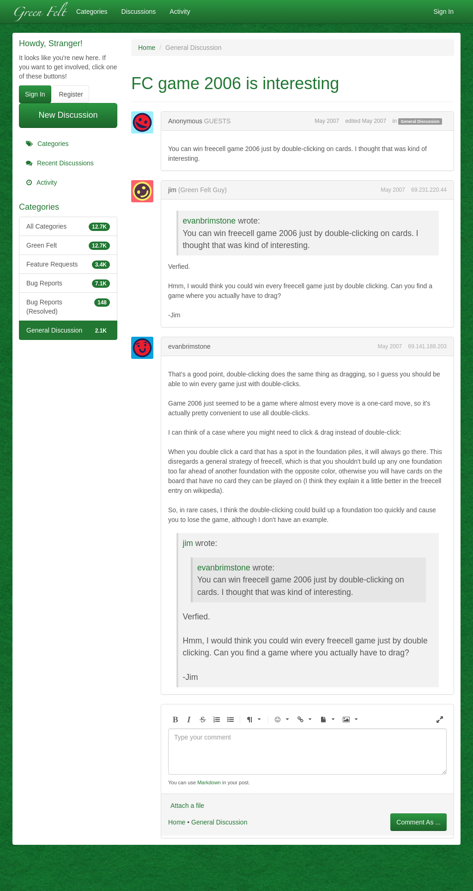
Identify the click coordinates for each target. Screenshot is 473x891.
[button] (175, 720)
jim (172, 190)
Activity (180, 11)
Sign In (443, 11)
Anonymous (185, 121)
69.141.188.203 (427, 346)
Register (71, 94)
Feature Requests (68, 264)
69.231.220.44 (429, 190)
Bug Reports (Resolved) (68, 306)
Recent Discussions (60, 163)
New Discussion (67, 115)
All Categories (68, 226)
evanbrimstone (209, 220)
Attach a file (187, 805)
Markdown (209, 782)
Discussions (138, 11)
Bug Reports (68, 283)
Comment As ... (418, 822)
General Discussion (68, 330)
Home (176, 822)
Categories (92, 11)
